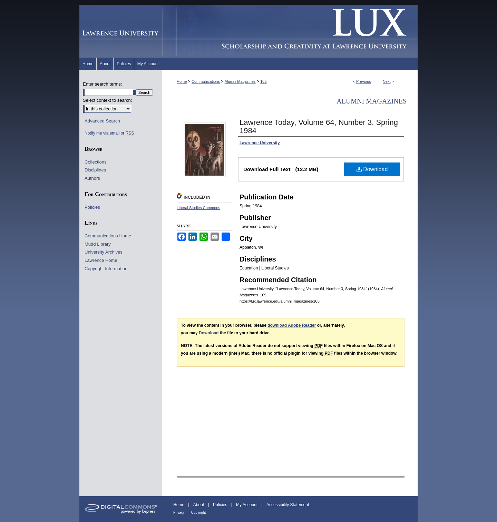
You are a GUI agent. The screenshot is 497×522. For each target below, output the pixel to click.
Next (387, 81)
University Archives (104, 252)
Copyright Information (106, 268)
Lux (290, 31)
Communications (206, 81)
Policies (92, 207)
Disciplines (95, 170)
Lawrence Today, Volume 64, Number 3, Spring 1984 (319, 126)
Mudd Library (98, 244)
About (199, 504)
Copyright (198, 512)
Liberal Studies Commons (198, 208)
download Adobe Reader (291, 325)
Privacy (179, 512)
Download (372, 169)
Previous (363, 81)
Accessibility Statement (287, 504)
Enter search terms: (102, 84)
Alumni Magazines (240, 81)
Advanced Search (102, 121)
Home (182, 81)
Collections (96, 162)
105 (263, 81)
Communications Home (108, 235)
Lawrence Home (101, 260)
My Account (247, 504)
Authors (92, 178)
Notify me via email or (109, 133)
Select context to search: (107, 100)
